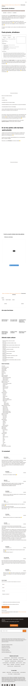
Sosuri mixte (5, 416)
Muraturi (4, 385)
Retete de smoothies (5, 413)
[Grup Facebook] (5, 684)
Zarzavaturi (4, 391)
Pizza (3, 430)
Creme (5, 401)
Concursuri (3, 365)
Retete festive (4, 427)
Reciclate (3, 371)
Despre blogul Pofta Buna (6, 647)
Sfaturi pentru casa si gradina (6, 445)
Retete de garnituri (5, 378)
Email (3, 587)
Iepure (4, 435)
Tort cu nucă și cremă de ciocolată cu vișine (9, 342)
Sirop (3, 388)
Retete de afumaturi (5, 374)
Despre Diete (5, 420)
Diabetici (4, 421)
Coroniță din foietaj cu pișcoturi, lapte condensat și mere (22, 320)
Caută (24, 630)
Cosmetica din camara (5, 366)
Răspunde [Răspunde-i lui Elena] (24, 501)
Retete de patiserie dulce (6, 410)
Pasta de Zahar (6, 402)
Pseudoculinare (4, 370)
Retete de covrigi (5, 408)
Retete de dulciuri (4, 392)
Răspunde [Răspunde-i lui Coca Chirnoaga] (24, 558)
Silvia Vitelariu (6, 456)
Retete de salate (5, 379)
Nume (3, 584)
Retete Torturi (5, 400)
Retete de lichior (5, 387)
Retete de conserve (5, 381)
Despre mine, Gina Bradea (6, 645)
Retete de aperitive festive (7, 377)
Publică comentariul (5, 606)
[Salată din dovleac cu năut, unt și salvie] (5, 315)
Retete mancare (18, 10)
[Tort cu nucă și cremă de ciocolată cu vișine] (14, 315)
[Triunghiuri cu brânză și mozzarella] (14, 327)
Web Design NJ (12, 681)
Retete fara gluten (5, 424)
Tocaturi (4, 442)
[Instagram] (7, 684)
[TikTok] (9, 684)
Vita (3, 443)
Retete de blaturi (6, 403)
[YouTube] (12, 684)
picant (13, 299)
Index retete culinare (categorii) (7, 644)
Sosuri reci (4, 417)
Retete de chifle (5, 407)
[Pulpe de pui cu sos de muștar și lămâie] (22, 327)
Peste (4, 439)
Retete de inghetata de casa (7, 399)
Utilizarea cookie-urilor (6, 650)
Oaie (3, 437)
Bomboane (4, 393)
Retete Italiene (12, 10)
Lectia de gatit (4, 369)
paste (3, 299)
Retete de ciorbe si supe (5, 380)
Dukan (4, 423)
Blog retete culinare (5, 648)
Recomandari (4, 372)
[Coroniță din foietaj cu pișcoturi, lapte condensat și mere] (22, 315)
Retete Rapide (4, 444)
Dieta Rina (4, 422)
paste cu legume (8, 299)
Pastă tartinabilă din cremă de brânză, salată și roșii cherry (11, 359)
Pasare (4, 438)
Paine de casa (5, 406)
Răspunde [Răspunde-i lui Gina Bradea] (24, 472)
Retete (9, 10)
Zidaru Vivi (5, 479)
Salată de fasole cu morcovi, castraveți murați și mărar (5, 332)
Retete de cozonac (6, 409)
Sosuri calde (5, 415)
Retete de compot (5, 386)
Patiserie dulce (5, 395)
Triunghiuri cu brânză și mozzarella (7, 348)
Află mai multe (14, 624)
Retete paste (22, 10)
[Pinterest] (14, 684)
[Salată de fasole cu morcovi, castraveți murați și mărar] (5, 327)
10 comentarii (14, 12)
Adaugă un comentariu (5, 593)
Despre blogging (4, 367)
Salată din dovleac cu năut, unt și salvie (8, 340)
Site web (3, 590)
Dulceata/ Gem (5, 384)
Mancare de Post (4, 10)
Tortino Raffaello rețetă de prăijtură (7, 357)
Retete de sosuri (4, 414)
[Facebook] (2, 684)
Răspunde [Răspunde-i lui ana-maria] (24, 523)
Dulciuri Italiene (5, 429)
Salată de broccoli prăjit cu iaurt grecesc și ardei (9, 355)
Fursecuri (4, 394)
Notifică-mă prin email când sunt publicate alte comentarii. (11, 601)
